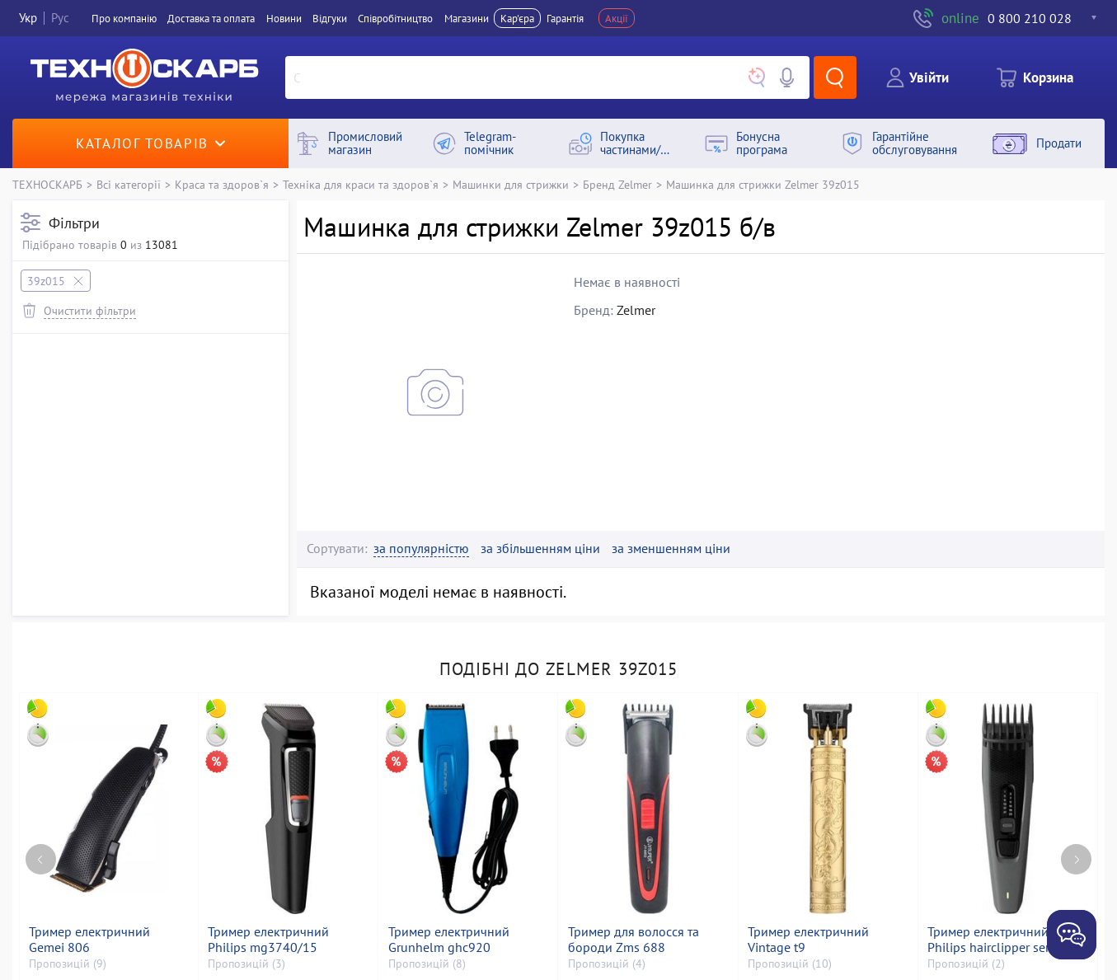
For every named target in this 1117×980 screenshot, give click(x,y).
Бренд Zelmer (617, 184)
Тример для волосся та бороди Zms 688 (633, 939)
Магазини (466, 18)
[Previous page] (41, 859)
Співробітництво (395, 18)
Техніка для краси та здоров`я (361, 184)
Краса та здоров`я (222, 184)
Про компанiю (124, 18)
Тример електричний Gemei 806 (89, 939)
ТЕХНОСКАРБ (47, 184)
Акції (616, 18)
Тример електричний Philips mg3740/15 (268, 939)
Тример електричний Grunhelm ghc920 (448, 939)
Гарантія (565, 18)
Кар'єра (517, 18)
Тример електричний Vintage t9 (808, 939)
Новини (284, 18)
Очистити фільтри (90, 310)
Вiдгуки (329, 18)
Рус (60, 18)
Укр (28, 18)
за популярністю (421, 548)
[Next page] (1076, 859)
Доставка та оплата (211, 18)
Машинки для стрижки (511, 184)
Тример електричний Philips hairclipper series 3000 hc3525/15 (996, 939)
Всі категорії (128, 184)
